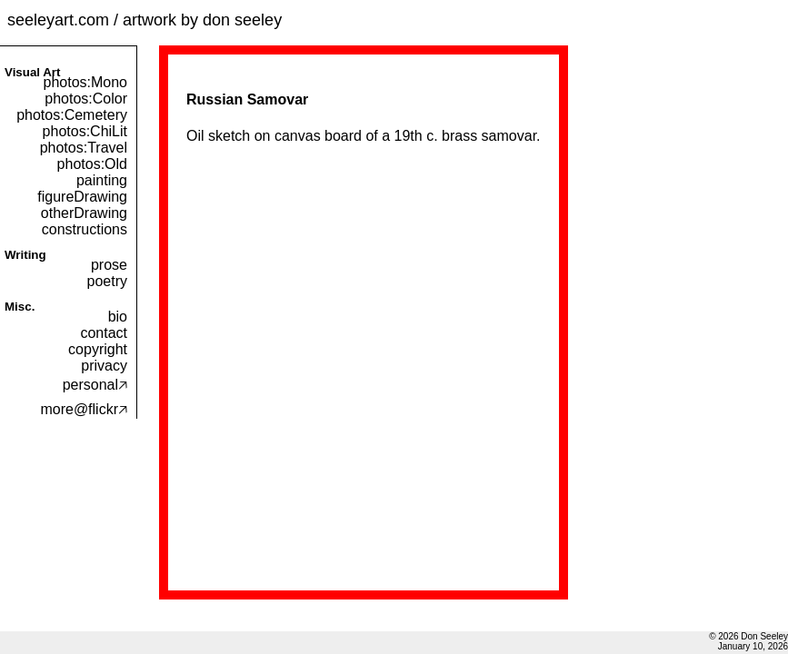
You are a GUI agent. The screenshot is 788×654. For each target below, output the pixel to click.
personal (95, 384)
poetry (107, 281)
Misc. (20, 306)
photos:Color (86, 98)
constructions (84, 229)
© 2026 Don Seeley (748, 636)
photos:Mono (85, 82)
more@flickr (83, 409)
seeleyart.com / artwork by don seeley (144, 20)
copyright (97, 349)
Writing (25, 255)
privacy (104, 365)
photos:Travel (83, 147)
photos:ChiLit (85, 131)
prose (109, 264)
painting (101, 180)
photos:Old (92, 164)
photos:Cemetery (71, 115)
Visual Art (32, 72)
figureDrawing (82, 196)
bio (117, 316)
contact (103, 333)
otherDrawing (84, 213)
